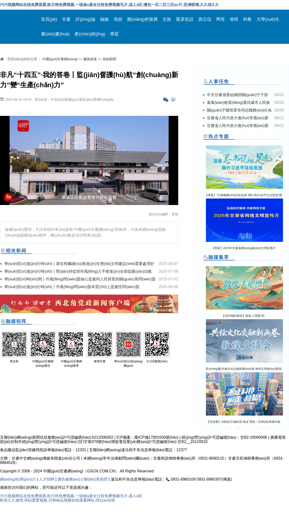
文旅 (167, 19)
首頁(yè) (49, 19)
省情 (234, 19)
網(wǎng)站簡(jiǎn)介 (18, 479)
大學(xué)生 (267, 19)
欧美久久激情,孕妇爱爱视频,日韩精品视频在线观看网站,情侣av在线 (57, 500)
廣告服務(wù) (69, 479)
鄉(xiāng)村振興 (142, 19)
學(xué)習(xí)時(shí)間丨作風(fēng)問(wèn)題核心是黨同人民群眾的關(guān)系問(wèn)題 (80, 279)
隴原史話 (184, 19)
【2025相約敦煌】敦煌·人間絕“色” (243, 316)
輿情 (220, 19)
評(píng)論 (85, 19)
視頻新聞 (109, 59)
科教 (247, 19)
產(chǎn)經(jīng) (89, 34)
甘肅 (66, 19)
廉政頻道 (90, 59)
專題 (114, 34)
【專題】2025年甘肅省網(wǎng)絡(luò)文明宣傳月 (243, 248)
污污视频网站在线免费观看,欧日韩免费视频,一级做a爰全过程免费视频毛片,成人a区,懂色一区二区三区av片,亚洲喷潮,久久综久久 (109, 5)
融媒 (104, 19)
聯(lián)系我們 (96, 479)
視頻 (118, 19)
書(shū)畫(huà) (55, 34)
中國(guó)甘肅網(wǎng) (60, 59)
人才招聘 (46, 479)
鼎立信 (204, 19)
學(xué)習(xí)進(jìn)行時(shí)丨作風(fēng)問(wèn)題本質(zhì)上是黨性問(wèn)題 (71, 287)
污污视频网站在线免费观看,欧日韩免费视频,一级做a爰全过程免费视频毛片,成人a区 (71, 496)
